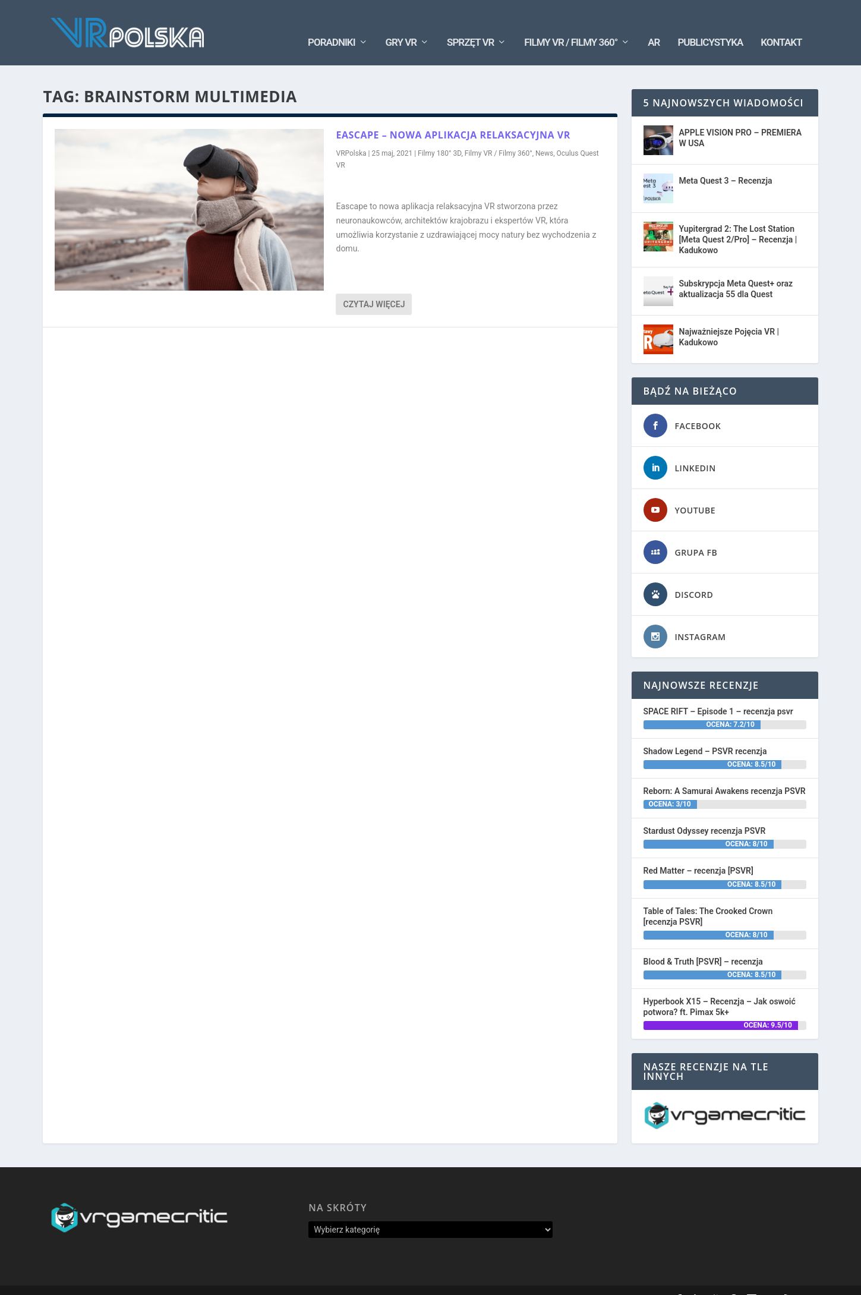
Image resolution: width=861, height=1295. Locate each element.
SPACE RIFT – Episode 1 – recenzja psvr (718, 693)
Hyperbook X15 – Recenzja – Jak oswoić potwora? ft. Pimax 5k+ (720, 989)
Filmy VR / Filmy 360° (570, 24)
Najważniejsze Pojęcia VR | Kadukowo (729, 319)
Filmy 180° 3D (439, 135)
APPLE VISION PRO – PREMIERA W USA (740, 120)
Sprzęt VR (470, 24)
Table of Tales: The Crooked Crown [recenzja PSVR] (708, 898)
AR (654, 24)
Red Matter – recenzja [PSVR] (698, 853)
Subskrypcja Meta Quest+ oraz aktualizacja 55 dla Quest (736, 271)
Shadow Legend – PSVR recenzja (705, 733)
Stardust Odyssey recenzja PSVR (705, 813)
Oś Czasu (608, 1281)
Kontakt (781, 24)
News (544, 135)
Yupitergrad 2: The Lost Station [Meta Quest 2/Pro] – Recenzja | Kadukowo (738, 221)
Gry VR (401, 24)
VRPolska (351, 135)
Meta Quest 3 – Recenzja (725, 163)
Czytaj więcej (374, 286)
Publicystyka (710, 24)
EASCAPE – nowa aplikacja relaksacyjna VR (453, 117)
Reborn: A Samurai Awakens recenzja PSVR (725, 773)
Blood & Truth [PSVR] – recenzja (703, 944)
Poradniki (331, 24)
